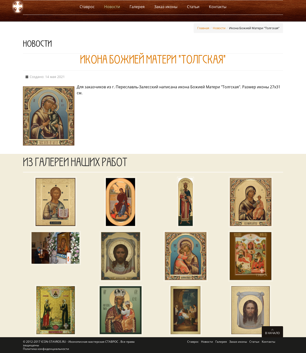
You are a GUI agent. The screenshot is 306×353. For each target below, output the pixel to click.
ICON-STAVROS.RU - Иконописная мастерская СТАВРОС (80, 342)
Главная (203, 28)
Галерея (221, 342)
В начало (272, 333)
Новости (219, 28)
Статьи (254, 342)
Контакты (268, 342)
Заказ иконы (238, 342)
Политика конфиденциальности (46, 349)
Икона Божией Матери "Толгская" (153, 61)
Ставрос (193, 342)
